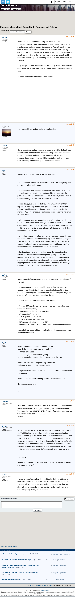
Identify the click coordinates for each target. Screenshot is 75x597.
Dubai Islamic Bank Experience (11, 554)
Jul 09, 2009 (62, 565)
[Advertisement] (35, 18)
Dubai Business (5, 9)
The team (31, 585)
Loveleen (5, 402)
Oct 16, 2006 (61, 580)
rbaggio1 (36, 572)
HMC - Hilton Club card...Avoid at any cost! (16, 572)
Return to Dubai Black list (8, 546)
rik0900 (4, 426)
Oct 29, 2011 (66, 554)
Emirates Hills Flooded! (9, 579)
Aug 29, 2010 (62, 572)
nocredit (4, 475)
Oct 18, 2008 (61, 560)
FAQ (50, 2)
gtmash (55, 580)
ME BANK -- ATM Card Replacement (13, 560)
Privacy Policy (45, 590)
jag (20, 579)
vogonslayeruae (57, 554)
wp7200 (4, 37)
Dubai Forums (8, 5)
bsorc (26, 554)
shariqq (55, 560)
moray (4, 342)
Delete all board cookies (44, 585)
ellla (3, 170)
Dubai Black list (16, 9)
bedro (4, 125)
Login (57, 2)
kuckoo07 (11, 567)
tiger (29, 560)
